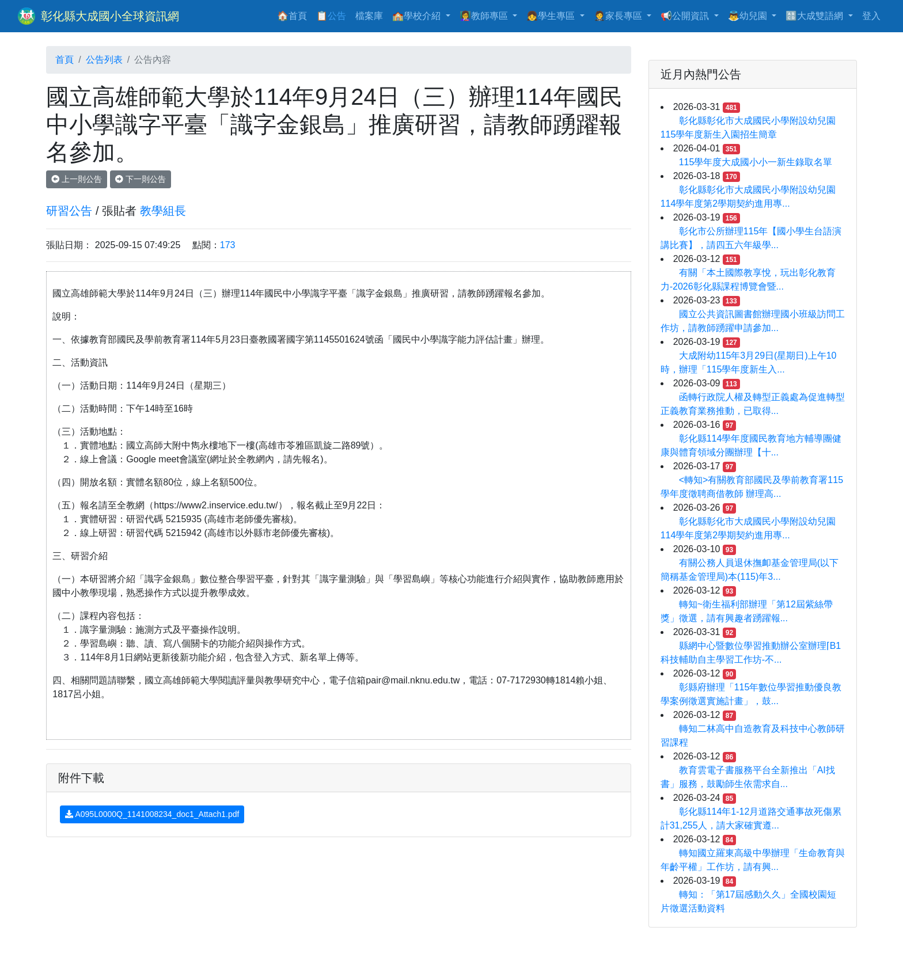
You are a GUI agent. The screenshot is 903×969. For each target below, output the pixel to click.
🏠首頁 (294, 15)
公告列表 (104, 59)
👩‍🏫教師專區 (485, 16)
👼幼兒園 (748, 16)
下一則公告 (140, 179)
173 (228, 245)
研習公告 (69, 210)
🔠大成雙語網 (815, 16)
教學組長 (163, 210)
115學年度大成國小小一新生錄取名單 (756, 162)
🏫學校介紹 (417, 16)
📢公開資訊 (686, 16)
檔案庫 (369, 16)
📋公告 (331, 16)
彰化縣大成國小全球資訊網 (110, 16)
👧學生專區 (551, 16)
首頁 (64, 59)
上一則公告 (76, 179)
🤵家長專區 (619, 16)
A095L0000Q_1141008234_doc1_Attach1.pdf (152, 814)
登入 (871, 16)
